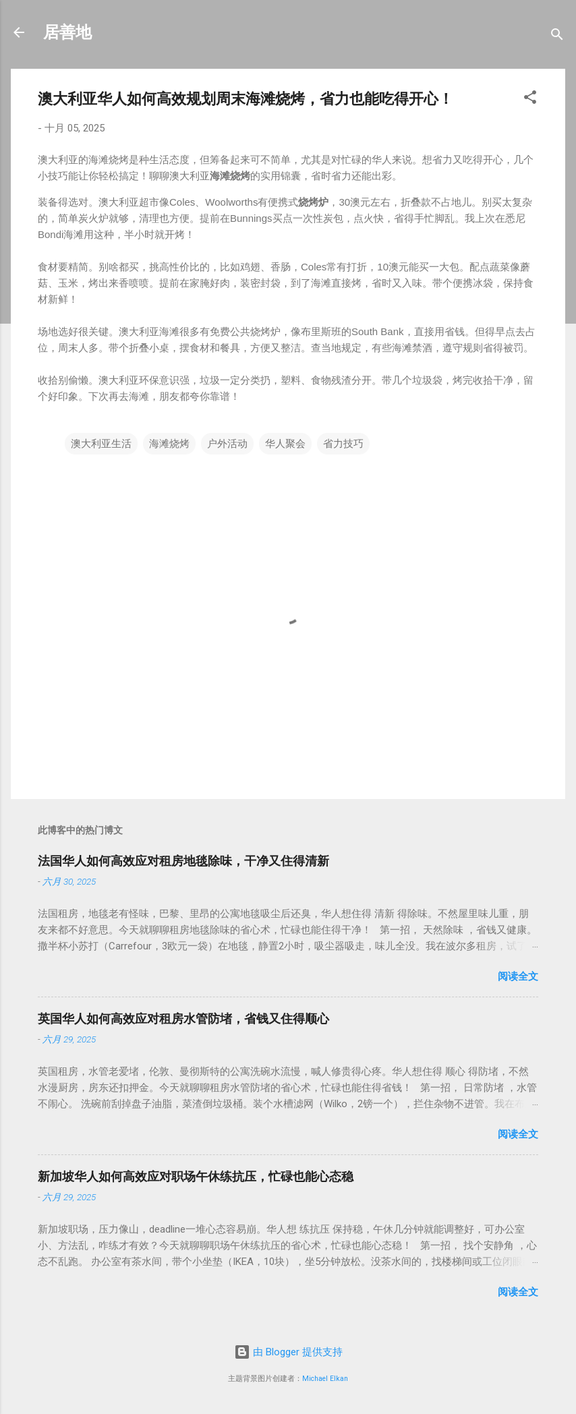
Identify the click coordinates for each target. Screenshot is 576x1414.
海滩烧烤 (169, 444)
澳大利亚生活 (101, 444)
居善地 (67, 32)
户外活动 (227, 444)
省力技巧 (343, 444)
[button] (530, 99)
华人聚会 (285, 444)
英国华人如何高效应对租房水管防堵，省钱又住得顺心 (183, 1018)
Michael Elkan (325, 1378)
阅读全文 (518, 976)
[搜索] (557, 36)
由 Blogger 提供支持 (288, 1352)
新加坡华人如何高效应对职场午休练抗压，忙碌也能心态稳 (195, 1176)
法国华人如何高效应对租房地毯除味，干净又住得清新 (183, 861)
